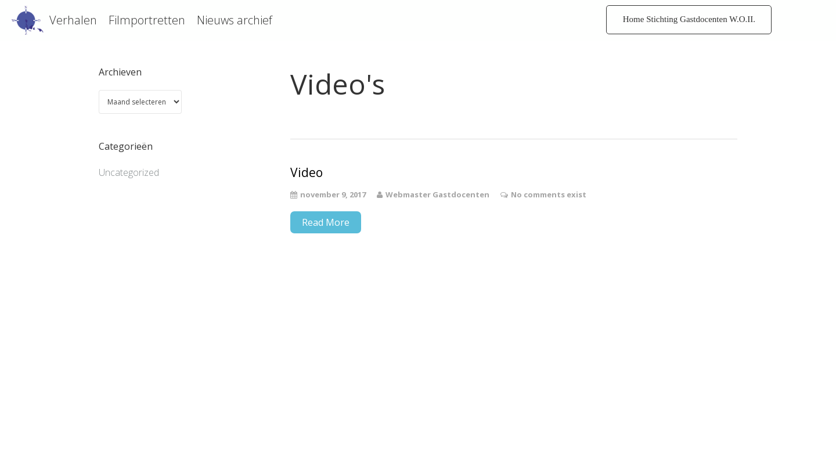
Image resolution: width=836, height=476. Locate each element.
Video (306, 172)
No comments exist (548, 194)
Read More (325, 222)
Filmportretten (147, 20)
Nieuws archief (234, 20)
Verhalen (73, 20)
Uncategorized (129, 172)
